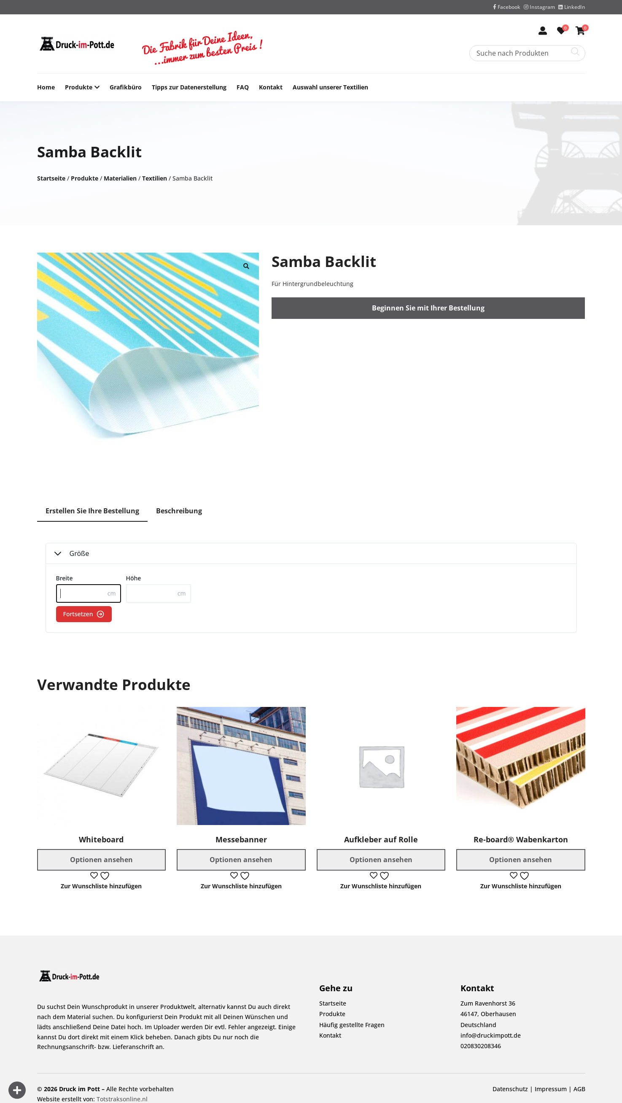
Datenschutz (510, 1089)
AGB (579, 1089)
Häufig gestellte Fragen (352, 1025)
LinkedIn (571, 7)
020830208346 (480, 1046)
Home (46, 87)
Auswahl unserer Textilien (330, 87)
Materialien (120, 178)
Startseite (51, 178)
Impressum (551, 1089)
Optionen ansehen (101, 859)
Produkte (79, 87)
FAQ (243, 87)
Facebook (506, 7)
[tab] (92, 511)
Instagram (539, 7)
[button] (246, 265)
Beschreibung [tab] (179, 510)
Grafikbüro (126, 87)
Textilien (154, 178)
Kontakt (271, 87)
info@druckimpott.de (490, 1035)
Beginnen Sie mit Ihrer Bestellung (428, 308)
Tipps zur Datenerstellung (189, 87)
